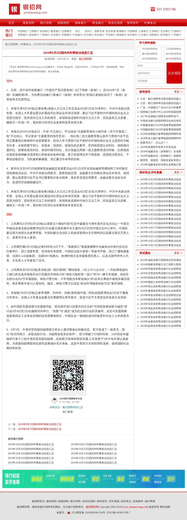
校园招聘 (63, 22)
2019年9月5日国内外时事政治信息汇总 (40, 424)
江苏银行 (154, 31)
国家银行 (81, 22)
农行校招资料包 (171, 54)
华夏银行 (67, 34)
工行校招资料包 (171, 49)
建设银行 (56, 31)
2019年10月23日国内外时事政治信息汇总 (94, 453)
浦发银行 (34, 34)
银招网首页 (38, 501)
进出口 (88, 31)
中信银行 (77, 34)
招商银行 (23, 34)
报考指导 (133, 22)
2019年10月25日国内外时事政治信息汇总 (94, 449)
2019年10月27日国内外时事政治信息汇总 (94, 444)
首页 (11, 22)
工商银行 (34, 31)
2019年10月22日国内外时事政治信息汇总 (31, 458)
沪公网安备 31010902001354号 (88, 512)
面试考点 (126, 501)
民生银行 (99, 34)
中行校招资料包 (147, 49)
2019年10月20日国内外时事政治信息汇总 (31, 462)
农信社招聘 (115, 22)
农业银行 (45, 31)
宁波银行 (176, 31)
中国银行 (23, 31)
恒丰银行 (132, 34)
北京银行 (165, 31)
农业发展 (110, 31)
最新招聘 (29, 22)
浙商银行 (154, 34)
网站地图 (165, 507)
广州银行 (176, 34)
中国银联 (132, 31)
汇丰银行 (143, 34)
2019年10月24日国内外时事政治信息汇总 (31, 453)
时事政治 (150, 22)
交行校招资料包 (147, 59)
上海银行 (143, 31)
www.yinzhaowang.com (135, 507)
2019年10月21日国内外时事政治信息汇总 (94, 458)
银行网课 (150, 501)
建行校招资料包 (147, 54)
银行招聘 (46, 22)
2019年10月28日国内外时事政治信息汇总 (31, 444)
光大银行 (88, 34)
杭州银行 (165, 34)
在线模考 (138, 501)
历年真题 (114, 501)
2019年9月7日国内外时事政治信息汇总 (40, 429)
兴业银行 (56, 34)
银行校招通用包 (171, 59)
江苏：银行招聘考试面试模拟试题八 (160, 98)
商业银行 (98, 22)
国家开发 (99, 31)
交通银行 (67, 31)
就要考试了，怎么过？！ (154, 142)
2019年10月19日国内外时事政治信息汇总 (94, 462)
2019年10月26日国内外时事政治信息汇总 (31, 449)
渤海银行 (121, 34)
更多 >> (178, 91)
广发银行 (45, 34)
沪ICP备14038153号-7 (118, 512)
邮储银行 (121, 31)
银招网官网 (92, 507)
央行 (77, 31)
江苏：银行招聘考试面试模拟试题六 (160, 103)
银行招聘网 (11, 44)
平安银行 (110, 34)
